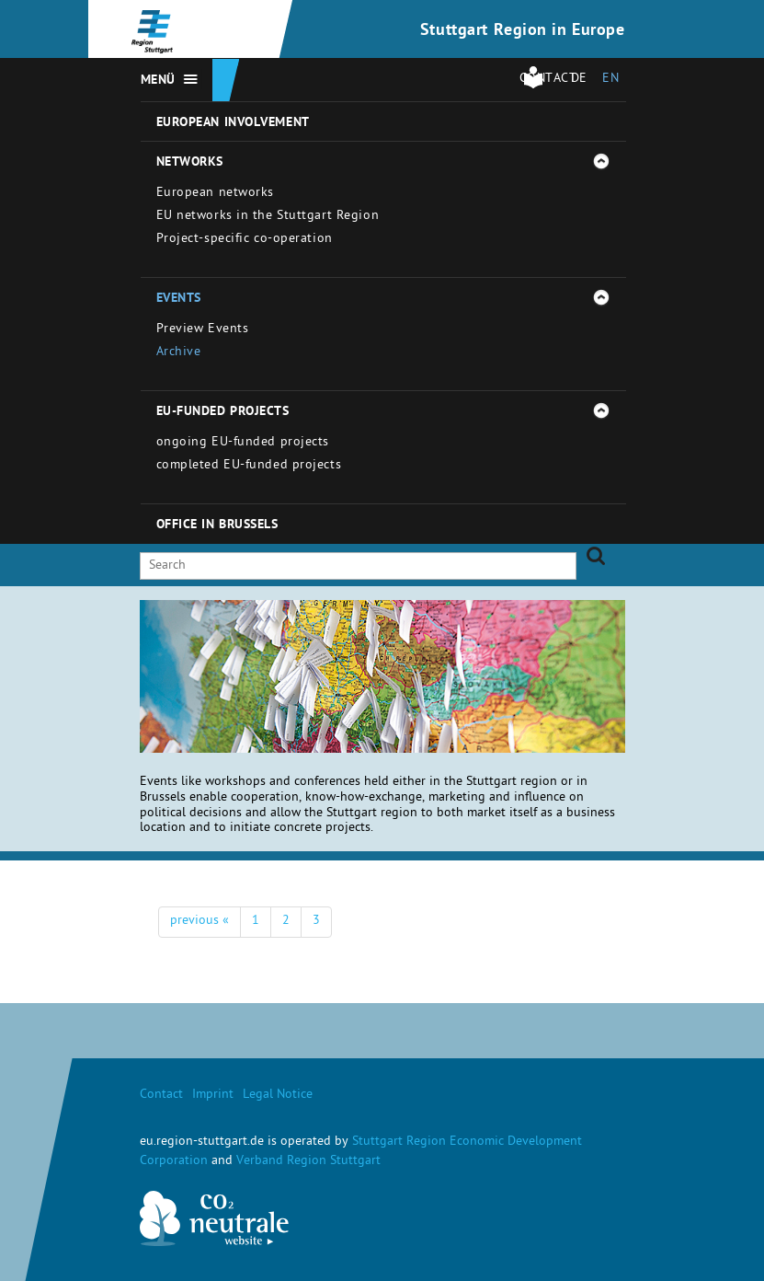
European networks (215, 194)
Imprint (213, 1095)
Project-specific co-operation (244, 240)
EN (610, 79)
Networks (189, 163)
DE (579, 79)
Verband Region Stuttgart (308, 1162)
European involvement (233, 123)
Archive (178, 353)
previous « (199, 921)
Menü (158, 81)
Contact (161, 1095)
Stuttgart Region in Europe (522, 31)
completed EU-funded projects (249, 466)
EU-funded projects (223, 412)
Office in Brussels (217, 525)
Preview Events (202, 330)
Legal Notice (278, 1095)
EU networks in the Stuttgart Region (268, 217)
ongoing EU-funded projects (243, 443)
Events (178, 299)
